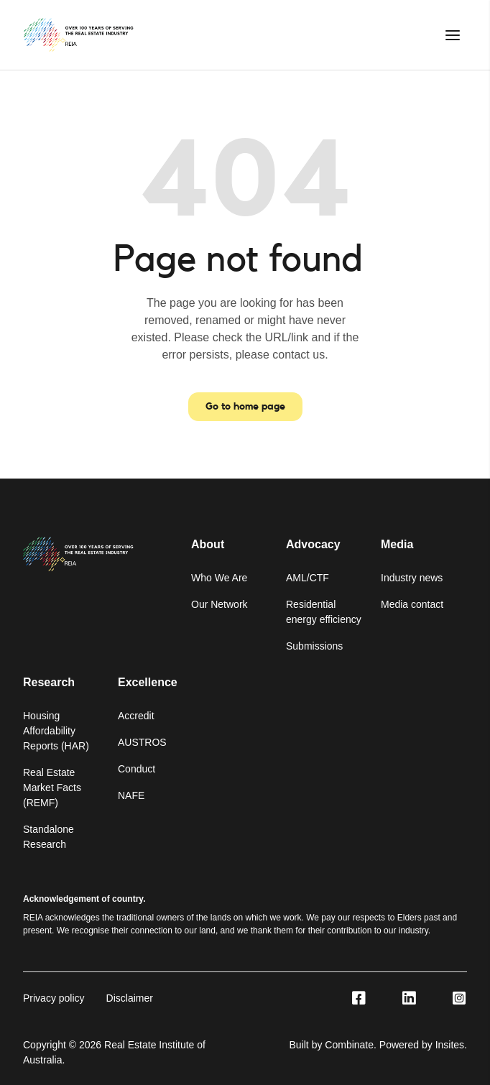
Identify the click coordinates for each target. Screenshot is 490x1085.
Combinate (349, 1045)
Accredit (136, 715)
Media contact (412, 604)
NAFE (131, 795)
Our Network (219, 604)
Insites (449, 1045)
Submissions (314, 646)
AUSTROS (142, 742)
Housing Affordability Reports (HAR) (56, 731)
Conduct (136, 769)
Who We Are (219, 577)
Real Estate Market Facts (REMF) (52, 787)
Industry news (412, 577)
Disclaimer (129, 998)
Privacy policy (54, 998)
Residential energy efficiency (323, 612)
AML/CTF (307, 577)
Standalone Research (48, 836)
